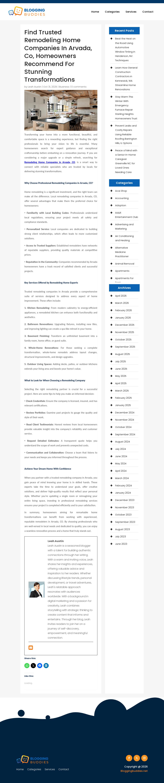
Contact (147, 12)
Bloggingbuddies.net (134, 771)
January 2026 (123, 317)
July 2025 (120, 361)
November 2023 (124, 507)
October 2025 (123, 339)
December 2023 (124, 500)
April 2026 (121, 295)
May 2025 (120, 376)
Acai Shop (121, 190)
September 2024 (125, 434)
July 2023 (120, 536)
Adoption (120, 205)
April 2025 (121, 383)
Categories (112, 12)
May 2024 (120, 463)
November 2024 (124, 419)
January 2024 (123, 492)
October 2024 (123, 427)
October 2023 (123, 514)
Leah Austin (34, 86)
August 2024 (122, 441)
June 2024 (121, 456)
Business (64, 86)
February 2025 (123, 397)
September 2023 (125, 522)
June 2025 (121, 368)
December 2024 (124, 412)
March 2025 (122, 390)
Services (131, 12)
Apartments (122, 271)
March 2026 (122, 303)
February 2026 (123, 310)
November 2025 (124, 332)
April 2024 (121, 470)
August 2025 (122, 354)
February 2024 (123, 485)
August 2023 (122, 529)
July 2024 (120, 449)
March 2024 (122, 478)
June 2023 (121, 543)
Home (95, 12)
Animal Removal (124, 263)
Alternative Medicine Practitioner (122, 252)
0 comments (78, 86)
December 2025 (124, 324)
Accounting (122, 198)
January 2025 (123, 405)
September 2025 (125, 346)
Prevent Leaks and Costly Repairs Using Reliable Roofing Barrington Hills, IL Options (126, 134)
